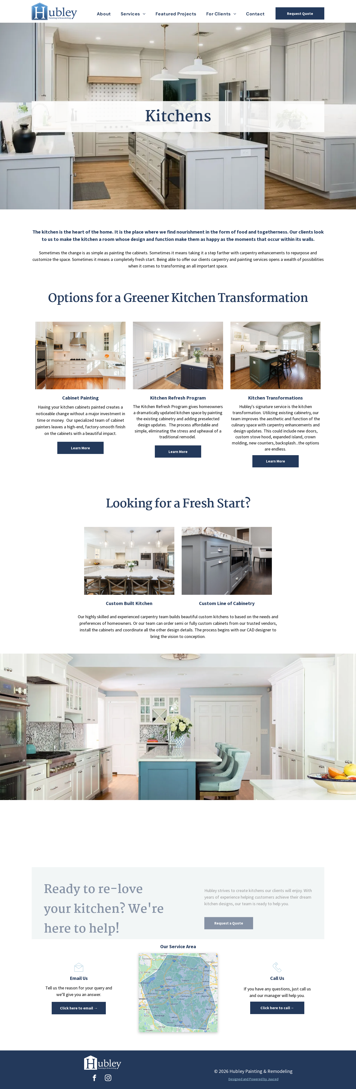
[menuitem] (104, 14)
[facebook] (94, 1078)
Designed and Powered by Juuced (253, 1079)
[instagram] (108, 1078)
